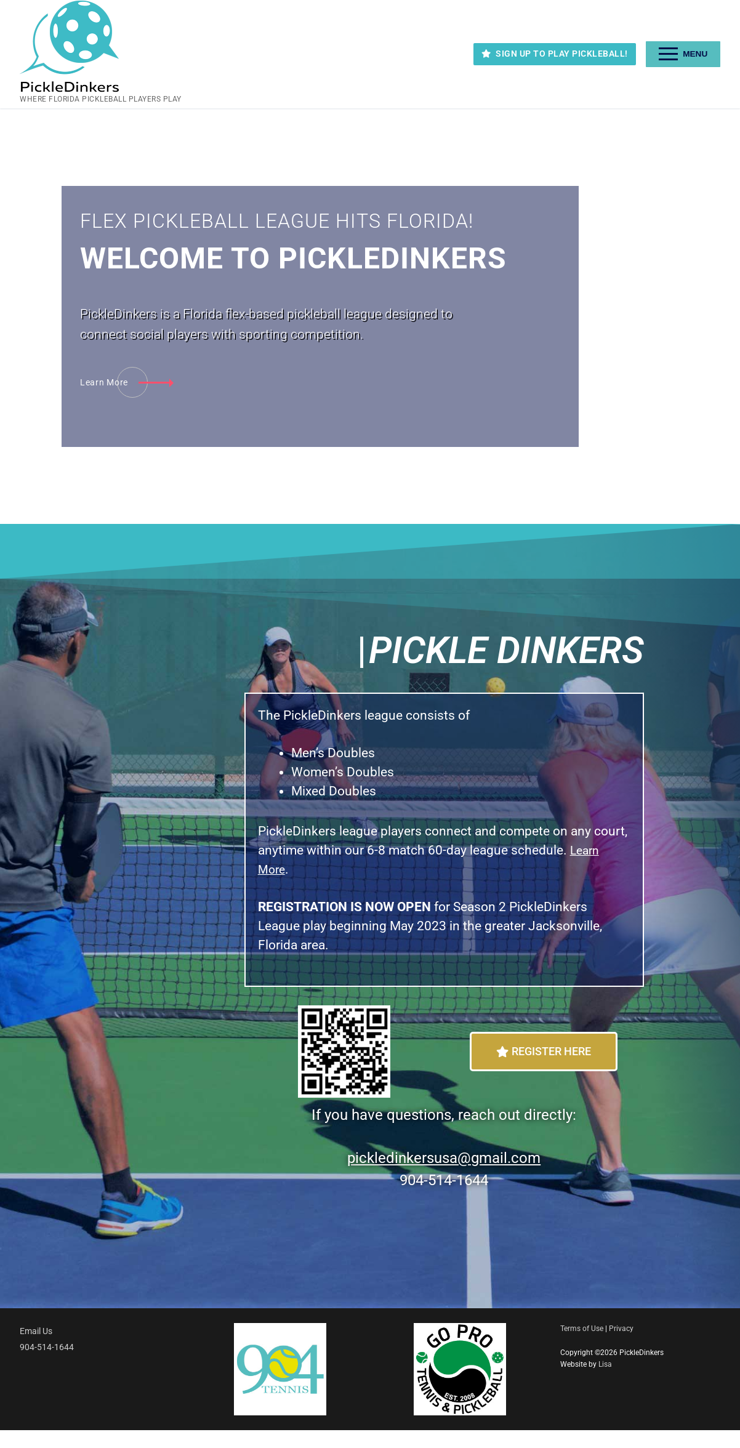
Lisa (605, 1382)
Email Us (36, 1349)
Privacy (621, 1346)
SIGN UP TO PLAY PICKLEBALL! (554, 53)
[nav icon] (683, 54)
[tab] (671, 282)
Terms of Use (581, 1346)
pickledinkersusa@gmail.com (444, 1176)
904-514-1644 (47, 1365)
